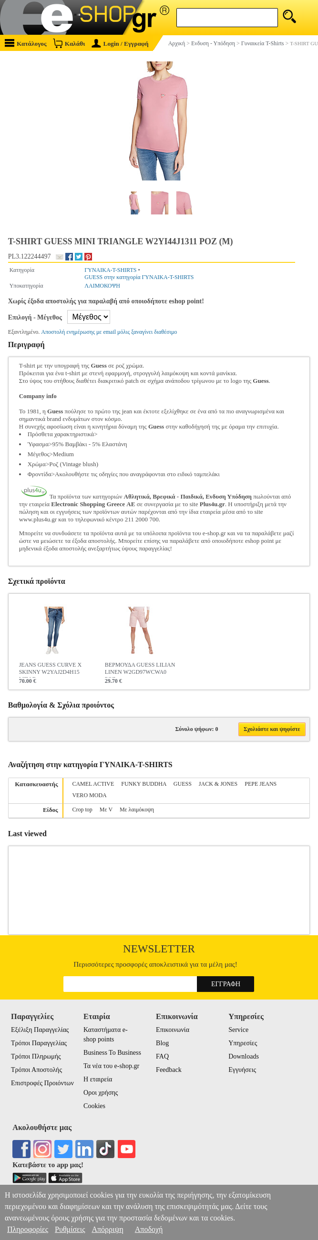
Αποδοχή (149, 1229)
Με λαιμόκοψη (137, 809)
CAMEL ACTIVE (93, 783)
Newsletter (159, 949)
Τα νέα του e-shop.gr (111, 1066)
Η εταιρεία (97, 1079)
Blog (162, 1043)
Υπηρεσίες (242, 1043)
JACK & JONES (218, 783)
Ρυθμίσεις (70, 1229)
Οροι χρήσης (100, 1092)
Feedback (169, 1069)
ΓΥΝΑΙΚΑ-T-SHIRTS (110, 270)
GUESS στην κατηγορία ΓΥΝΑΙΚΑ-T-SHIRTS (139, 277)
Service (238, 1029)
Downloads (243, 1056)
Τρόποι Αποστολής (36, 1069)
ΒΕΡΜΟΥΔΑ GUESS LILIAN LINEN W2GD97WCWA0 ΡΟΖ (140, 669)
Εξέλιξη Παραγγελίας (40, 1029)
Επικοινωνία (172, 1029)
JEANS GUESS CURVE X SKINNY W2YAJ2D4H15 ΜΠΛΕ (50, 669)
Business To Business (112, 1052)
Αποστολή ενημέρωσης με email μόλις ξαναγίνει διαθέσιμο (109, 332)
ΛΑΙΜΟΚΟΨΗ (102, 285)
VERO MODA (89, 795)
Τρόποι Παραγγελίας (39, 1043)
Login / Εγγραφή (120, 43)
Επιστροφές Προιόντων (42, 1083)
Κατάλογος (26, 43)
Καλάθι (69, 43)
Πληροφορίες (27, 1229)
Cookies (94, 1106)
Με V (106, 809)
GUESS (183, 783)
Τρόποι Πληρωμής (36, 1056)
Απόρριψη (107, 1229)
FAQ (162, 1056)
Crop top (82, 809)
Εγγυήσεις (242, 1069)
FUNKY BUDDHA (143, 783)
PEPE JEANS (261, 783)
